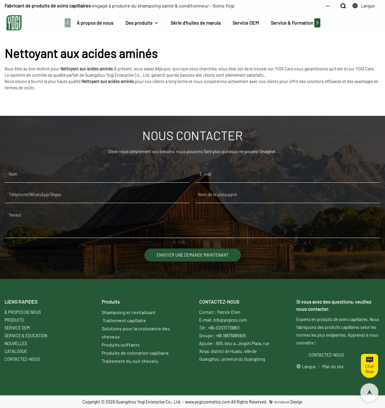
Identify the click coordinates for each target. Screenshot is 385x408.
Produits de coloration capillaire (135, 353)
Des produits (138, 23)
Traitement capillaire (124, 320)
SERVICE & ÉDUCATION (26, 335)
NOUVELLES (16, 343)
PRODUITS (14, 320)
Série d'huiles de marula (195, 23)
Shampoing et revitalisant (129, 312)
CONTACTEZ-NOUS (22, 359)
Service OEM (246, 23)
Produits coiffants (121, 345)
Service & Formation (292, 23)
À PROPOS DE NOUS (23, 312)
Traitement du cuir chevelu (130, 361)
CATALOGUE (16, 351)
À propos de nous (95, 23)
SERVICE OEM (17, 327)
